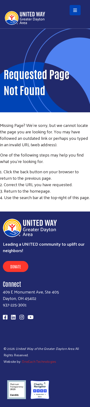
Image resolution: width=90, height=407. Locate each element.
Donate (15, 266)
